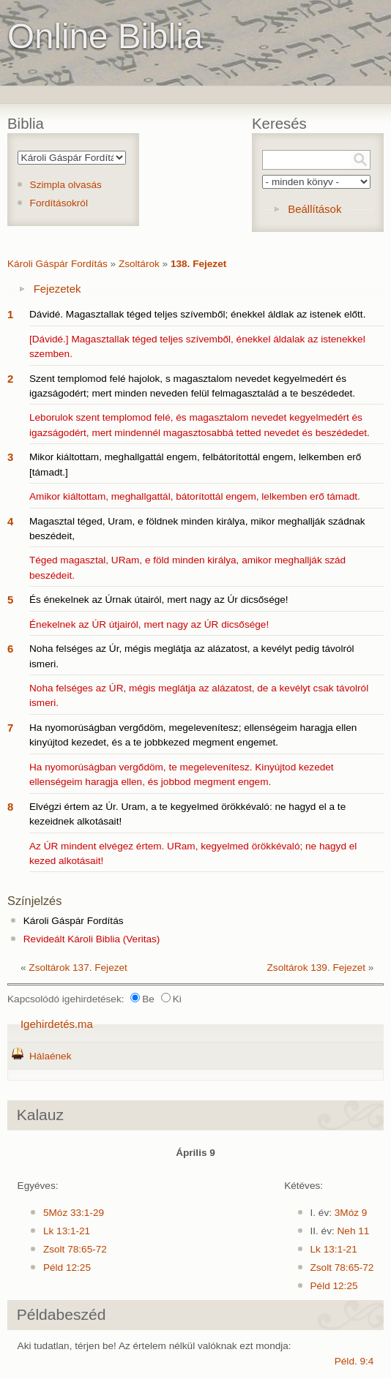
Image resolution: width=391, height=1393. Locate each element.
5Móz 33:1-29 (73, 1212)
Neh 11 (354, 1230)
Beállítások (314, 209)
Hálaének (50, 1056)
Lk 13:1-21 (66, 1230)
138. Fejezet (198, 263)
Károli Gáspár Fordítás (57, 263)
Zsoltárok (139, 263)
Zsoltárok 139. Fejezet (316, 967)
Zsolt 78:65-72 (75, 1249)
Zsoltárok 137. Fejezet (78, 967)
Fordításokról (59, 203)
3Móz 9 (351, 1212)
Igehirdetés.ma (57, 1024)
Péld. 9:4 (354, 1361)
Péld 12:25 (67, 1267)
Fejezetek (57, 288)
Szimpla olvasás (66, 184)
